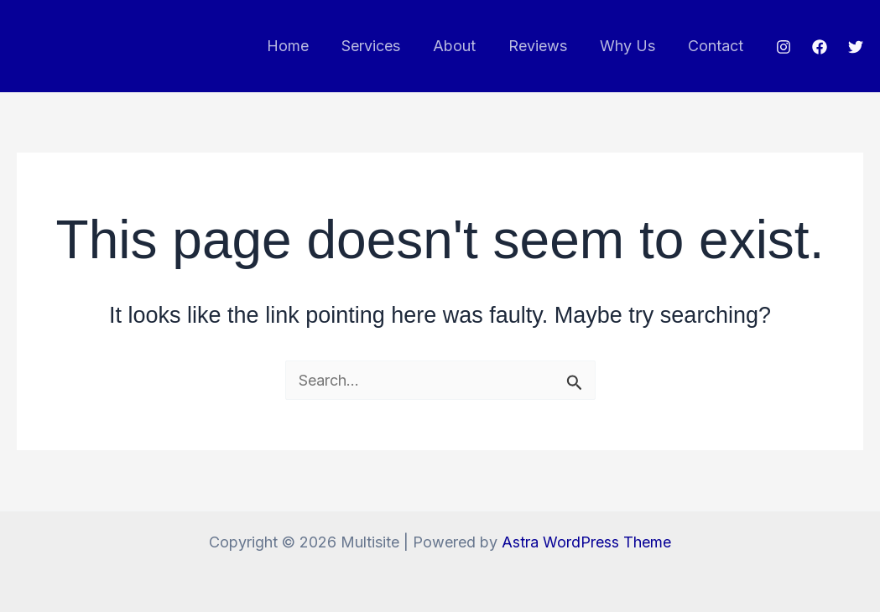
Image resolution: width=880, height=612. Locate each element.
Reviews (543, 45)
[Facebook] (819, 46)
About (462, 45)
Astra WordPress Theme (586, 542)
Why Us (631, 45)
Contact (716, 45)
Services (381, 45)
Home (301, 45)
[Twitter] (855, 46)
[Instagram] (783, 46)
